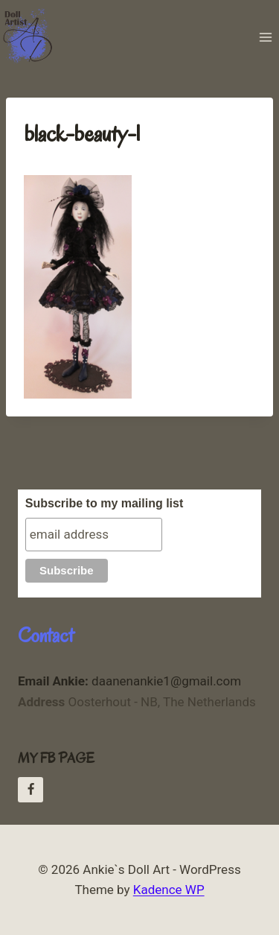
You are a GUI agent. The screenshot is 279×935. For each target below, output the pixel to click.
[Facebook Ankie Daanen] (30, 789)
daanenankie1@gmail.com (129, 680)
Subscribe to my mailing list (104, 503)
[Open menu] (265, 36)
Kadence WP (169, 889)
